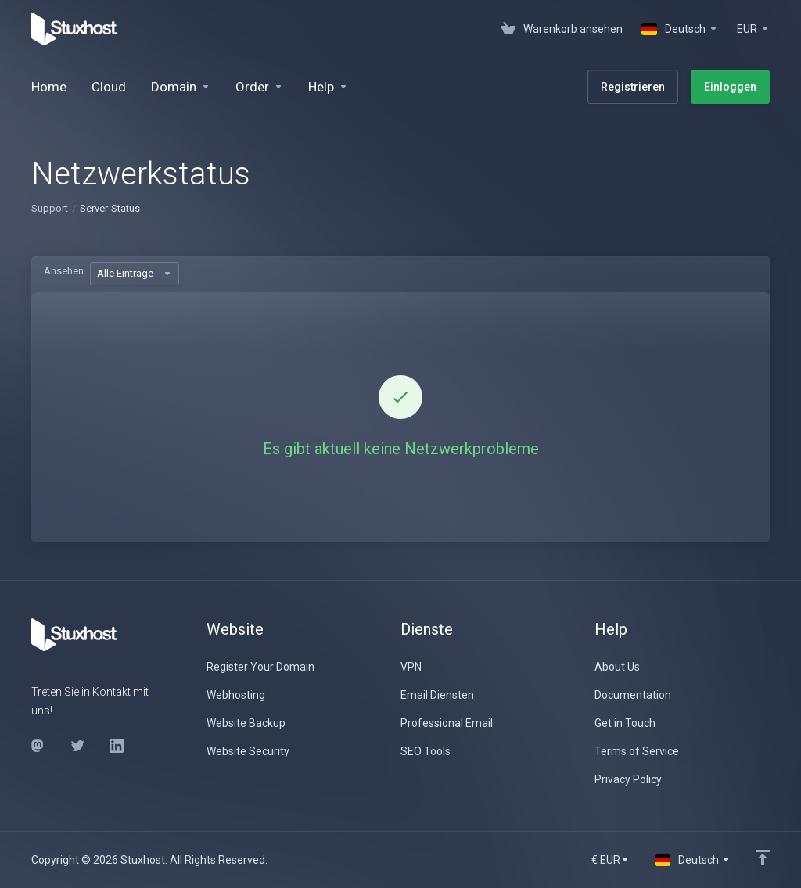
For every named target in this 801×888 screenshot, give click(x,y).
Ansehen (64, 271)
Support (49, 208)
